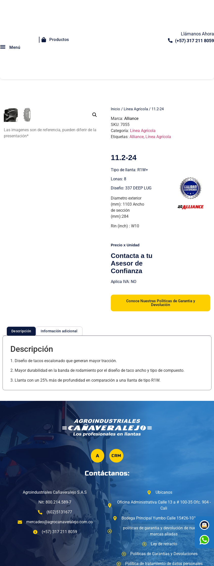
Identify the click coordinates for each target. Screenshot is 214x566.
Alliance (131, 118)
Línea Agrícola (136, 109)
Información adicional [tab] (59, 331)
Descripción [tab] (21, 331)
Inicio (115, 109)
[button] (94, 114)
